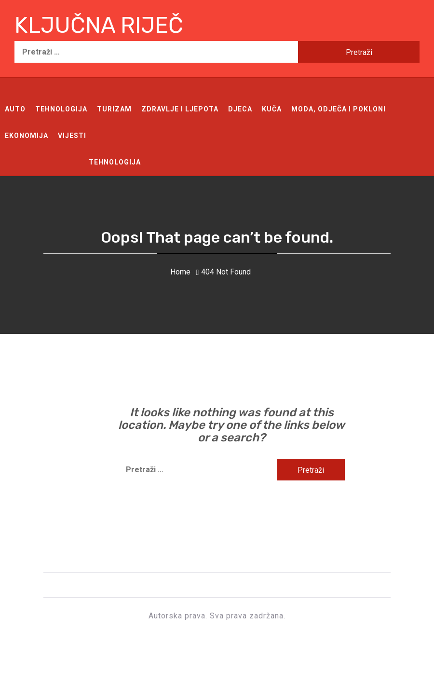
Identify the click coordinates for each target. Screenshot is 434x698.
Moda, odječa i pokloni (338, 109)
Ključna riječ (98, 25)
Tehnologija (61, 109)
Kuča (272, 109)
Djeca (240, 109)
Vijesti (72, 135)
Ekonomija (26, 135)
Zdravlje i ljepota (179, 109)
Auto (15, 109)
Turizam (114, 109)
